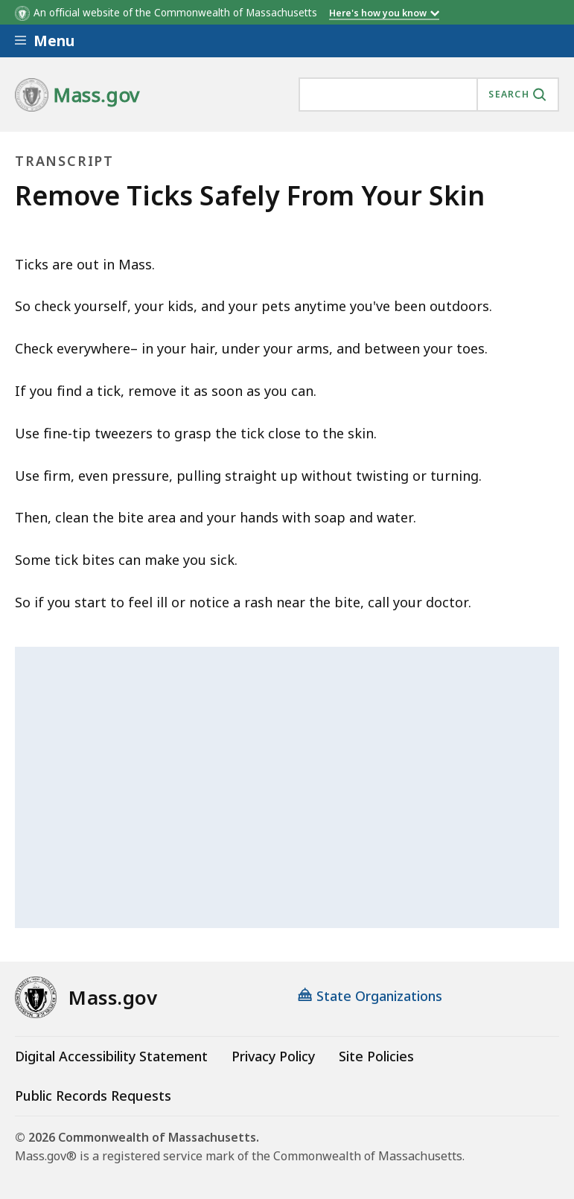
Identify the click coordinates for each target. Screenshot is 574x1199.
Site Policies (376, 1056)
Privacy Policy (273, 1056)
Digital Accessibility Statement (111, 1056)
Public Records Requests (93, 1095)
